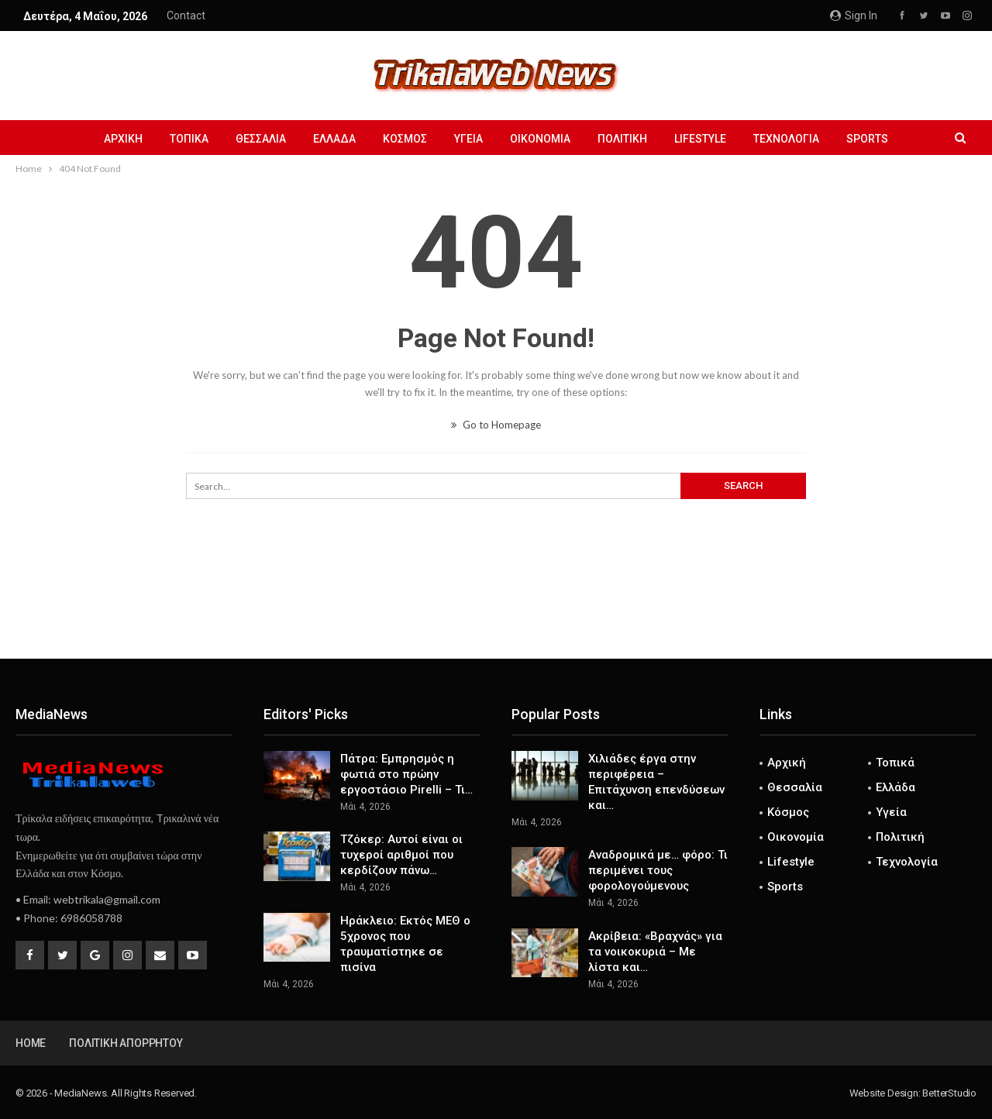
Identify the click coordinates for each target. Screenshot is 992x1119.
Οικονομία (540, 139)
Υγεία (468, 139)
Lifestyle (700, 139)
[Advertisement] (496, 607)
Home (31, 1043)
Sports (867, 139)
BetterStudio (949, 1093)
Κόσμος (405, 139)
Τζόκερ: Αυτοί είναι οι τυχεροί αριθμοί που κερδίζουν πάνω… (401, 854)
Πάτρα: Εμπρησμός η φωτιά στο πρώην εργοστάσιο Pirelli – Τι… (406, 774)
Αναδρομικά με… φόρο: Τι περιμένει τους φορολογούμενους (658, 870)
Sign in (853, 15)
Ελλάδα (334, 139)
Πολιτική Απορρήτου (125, 1043)
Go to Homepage (496, 424)
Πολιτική (622, 139)
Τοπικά (189, 139)
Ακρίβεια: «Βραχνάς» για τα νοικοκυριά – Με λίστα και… (655, 951)
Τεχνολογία (786, 139)
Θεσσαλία (261, 139)
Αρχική (123, 139)
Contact (186, 15)
